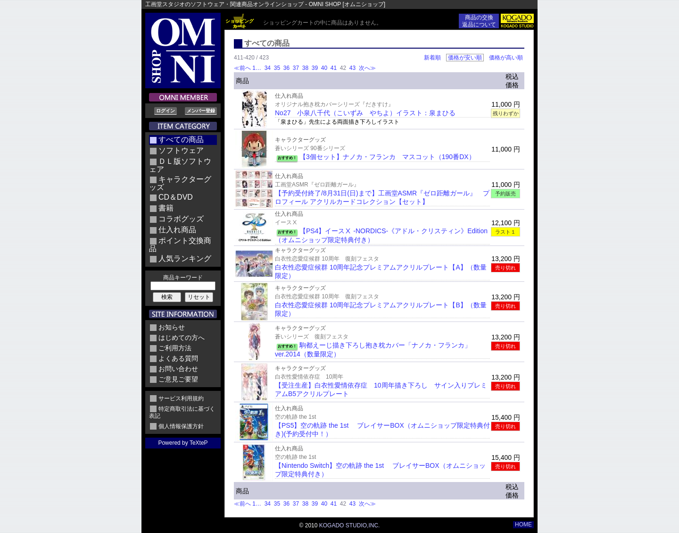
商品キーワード (183, 277)
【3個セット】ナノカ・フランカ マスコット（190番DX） (387, 157)
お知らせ (171, 327)
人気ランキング (184, 258)
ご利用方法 (174, 348)
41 (333, 68)
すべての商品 (181, 139)
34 (267, 68)
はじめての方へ (181, 337)
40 (324, 68)
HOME (523, 524)
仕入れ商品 (177, 230)
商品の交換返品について (479, 21)
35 (277, 68)
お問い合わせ (178, 368)
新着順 (432, 57)
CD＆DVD (175, 197)
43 (352, 68)
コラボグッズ (181, 219)
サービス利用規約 (181, 398)
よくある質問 (178, 358)
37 (295, 68)
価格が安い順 (465, 57)
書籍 (166, 208)
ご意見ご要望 (178, 379)
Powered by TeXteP (182, 443)
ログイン (165, 110)
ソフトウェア (181, 150)
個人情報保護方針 (181, 426)
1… (257, 68)
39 (314, 68)
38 (305, 68)
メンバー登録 (201, 110)
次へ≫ (367, 68)
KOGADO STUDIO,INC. (349, 525)
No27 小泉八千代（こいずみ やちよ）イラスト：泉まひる (365, 113)
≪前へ (242, 68)
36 (286, 68)
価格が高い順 (506, 57)
